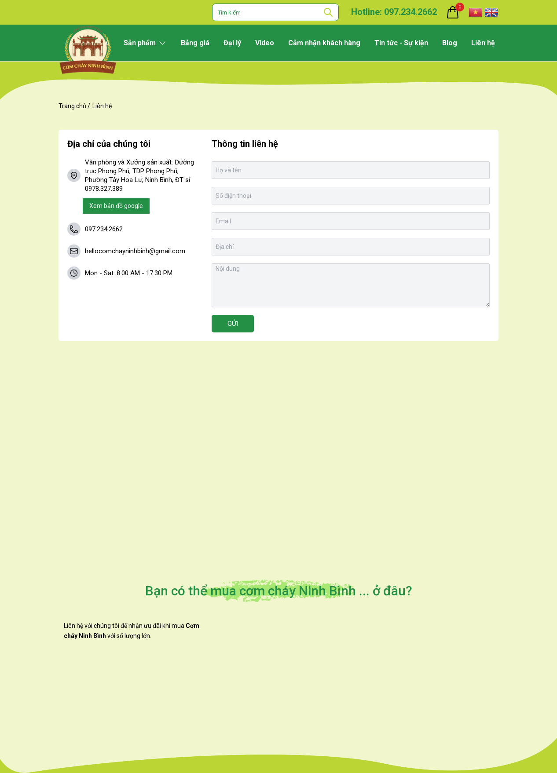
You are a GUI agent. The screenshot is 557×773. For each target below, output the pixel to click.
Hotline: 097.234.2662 (394, 12)
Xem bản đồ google (116, 205)
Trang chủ (72, 105)
